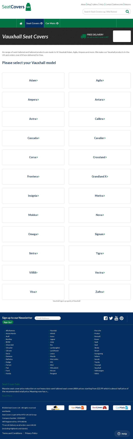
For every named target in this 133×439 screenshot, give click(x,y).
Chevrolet (10, 345)
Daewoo (9, 356)
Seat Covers (34, 23)
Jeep (52, 342)
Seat (96, 345)
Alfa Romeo (10, 330)
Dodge (8, 362)
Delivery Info (118, 4)
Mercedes (54, 359)
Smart (96, 351)
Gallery (95, 4)
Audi (7, 336)
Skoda (96, 348)
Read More (7, 395)
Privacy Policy (31, 433)
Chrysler (9, 348)
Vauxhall (97, 368)
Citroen (9, 351)
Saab (96, 342)
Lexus (52, 353)
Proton (97, 333)
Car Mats (51, 23)
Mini (52, 365)
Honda (8, 373)
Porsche (97, 330)
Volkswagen (99, 370)
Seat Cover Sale (11, 384)
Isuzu (52, 336)
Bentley (9, 339)
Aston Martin (11, 333)
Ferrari (8, 365)
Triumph (97, 365)
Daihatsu (9, 359)
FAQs (102, 4)
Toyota (97, 362)
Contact (108, 4)
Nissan (52, 370)
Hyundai (53, 330)
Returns (128, 4)
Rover (96, 339)
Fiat (7, 368)
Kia (51, 345)
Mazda (52, 356)
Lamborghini (55, 348)
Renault (97, 336)
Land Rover (54, 351)
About (83, 4)
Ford (8, 370)
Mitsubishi (54, 368)
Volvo (96, 373)
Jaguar (52, 339)
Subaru (97, 356)
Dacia (8, 353)
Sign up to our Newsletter (17, 317)
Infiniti (52, 333)
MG (51, 362)
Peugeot (53, 373)
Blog (89, 4)
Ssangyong (98, 353)
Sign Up (8, 322)
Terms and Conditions (12, 433)
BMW (8, 342)
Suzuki (97, 359)
